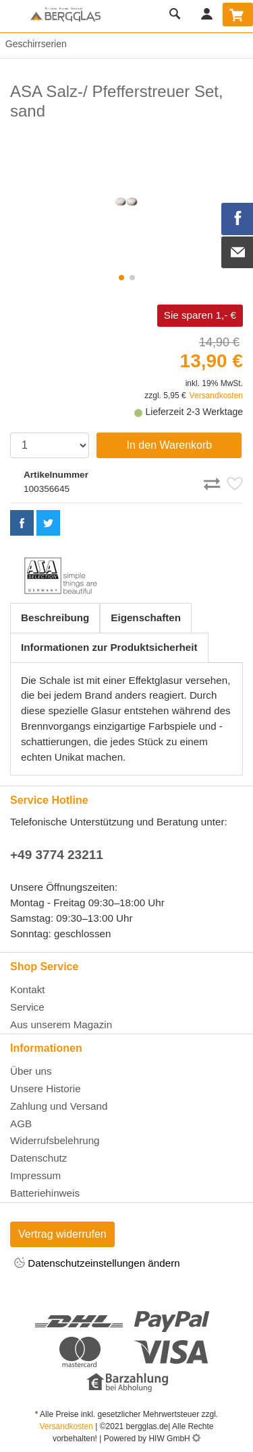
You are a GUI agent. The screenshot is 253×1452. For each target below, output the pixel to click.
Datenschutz (38, 1158)
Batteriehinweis (45, 1193)
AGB (21, 1123)
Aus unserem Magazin (61, 1024)
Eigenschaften (146, 617)
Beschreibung (55, 617)
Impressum (35, 1175)
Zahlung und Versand (58, 1106)
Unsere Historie (45, 1088)
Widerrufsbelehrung (55, 1140)
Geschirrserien (33, 43)
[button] (121, 277)
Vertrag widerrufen (62, 1234)
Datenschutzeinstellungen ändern (97, 1263)
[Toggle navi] (13, 16)
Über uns (31, 1071)
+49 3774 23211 (56, 855)
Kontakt (27, 989)
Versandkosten (216, 395)
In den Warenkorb (170, 445)
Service (27, 1007)
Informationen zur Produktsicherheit (109, 647)
